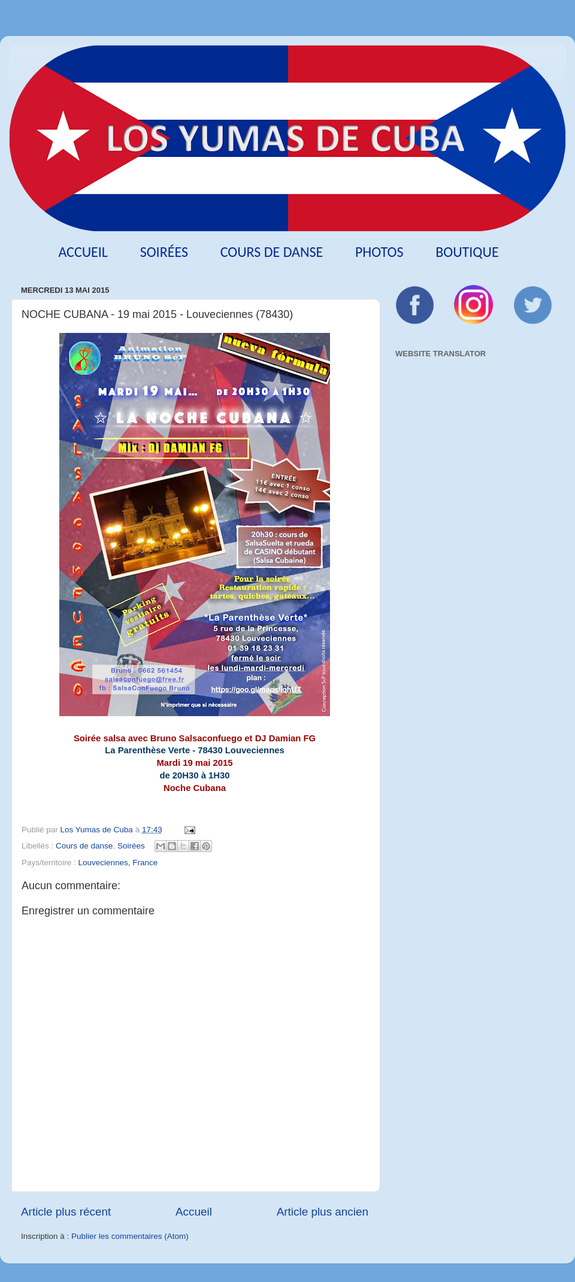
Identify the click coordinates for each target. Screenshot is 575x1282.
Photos (379, 251)
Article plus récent (66, 1211)
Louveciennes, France (118, 862)
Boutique (466, 251)
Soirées (164, 251)
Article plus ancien (322, 1211)
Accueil (83, 251)
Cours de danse (271, 251)
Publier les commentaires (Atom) (130, 1236)
